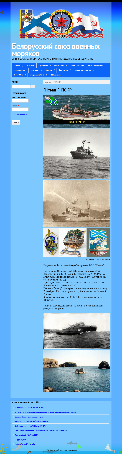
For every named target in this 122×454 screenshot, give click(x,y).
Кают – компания (77, 66)
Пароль (15, 106)
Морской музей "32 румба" (25, 444)
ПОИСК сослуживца (95, 66)
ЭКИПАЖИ (34, 70)
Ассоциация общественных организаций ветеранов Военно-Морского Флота (45, 412)
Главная (17, 66)
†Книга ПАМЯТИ (60, 66)
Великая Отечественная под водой (29, 417)
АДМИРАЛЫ (43, 66)
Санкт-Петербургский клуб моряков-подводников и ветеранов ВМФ (41, 430)
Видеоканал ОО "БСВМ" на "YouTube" (29, 408)
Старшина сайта (20, 70)
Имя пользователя (20, 97)
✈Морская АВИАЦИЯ (83, 70)
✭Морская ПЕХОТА (36, 75)
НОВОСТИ (30, 66)
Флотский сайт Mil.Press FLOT (26, 435)
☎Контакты (56, 75)
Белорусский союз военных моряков (56, 49)
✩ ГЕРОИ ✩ (18, 75)
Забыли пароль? (20, 115)
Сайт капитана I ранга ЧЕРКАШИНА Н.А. (30, 426)
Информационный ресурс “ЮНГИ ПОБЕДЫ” (32, 421)
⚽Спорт (48, 70)
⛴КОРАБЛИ (63, 70)
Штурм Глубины (21, 440)
